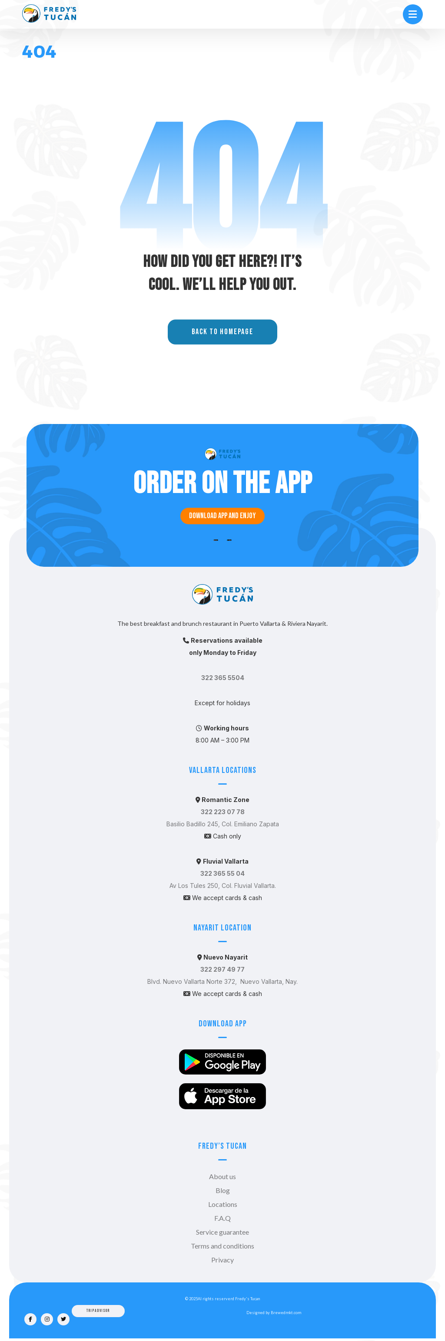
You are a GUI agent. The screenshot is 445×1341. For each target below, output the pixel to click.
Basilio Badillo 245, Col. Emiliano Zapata (222, 824)
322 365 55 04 (222, 873)
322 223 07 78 (223, 811)
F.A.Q (222, 1218)
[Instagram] (47, 1319)
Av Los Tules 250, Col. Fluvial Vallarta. (222, 885)
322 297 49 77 (222, 969)
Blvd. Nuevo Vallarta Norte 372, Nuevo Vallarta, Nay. (222, 981)
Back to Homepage (222, 332)
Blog (223, 1190)
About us (222, 1176)
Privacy (222, 1260)
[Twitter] (63, 1319)
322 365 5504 (222, 677)
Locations (222, 1204)
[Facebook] (30, 1319)
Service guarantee (222, 1232)
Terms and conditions (222, 1246)
